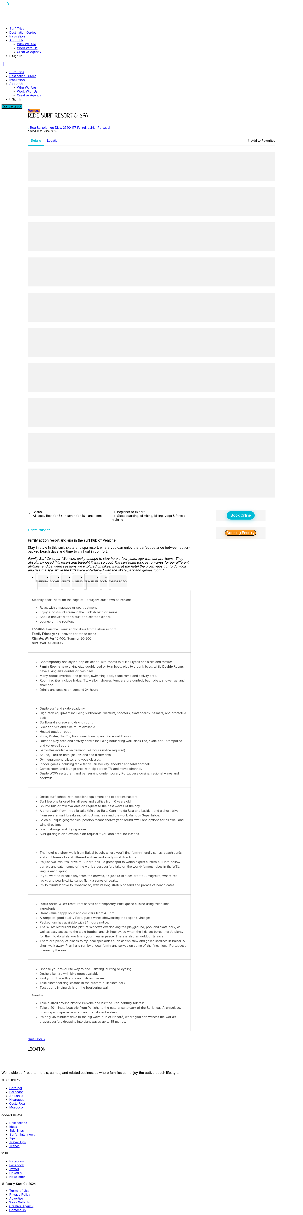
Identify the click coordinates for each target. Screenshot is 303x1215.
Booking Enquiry (240, 533)
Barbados (16, 1092)
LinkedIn (15, 1173)
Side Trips (16, 1130)
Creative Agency (29, 52)
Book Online (241, 515)
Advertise (16, 1198)
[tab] (42, 581)
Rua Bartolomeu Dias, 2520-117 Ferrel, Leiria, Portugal (70, 128)
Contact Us (17, 1210)
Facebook (16, 1165)
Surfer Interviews (22, 1134)
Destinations (18, 1123)
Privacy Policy (19, 1194)
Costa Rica (17, 1103)
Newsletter (17, 1177)
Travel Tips (17, 1142)
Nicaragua (16, 1100)
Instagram (16, 1161)
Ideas (13, 1127)
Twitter (14, 1169)
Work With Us (27, 48)
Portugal (34, 110)
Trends (14, 1146)
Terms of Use (19, 1191)
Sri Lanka (16, 1096)
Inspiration (17, 36)
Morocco (16, 1107)
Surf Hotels (36, 1039)
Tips (12, 1138)
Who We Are (26, 44)
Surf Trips (16, 29)
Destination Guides (22, 32)
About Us (16, 40)
